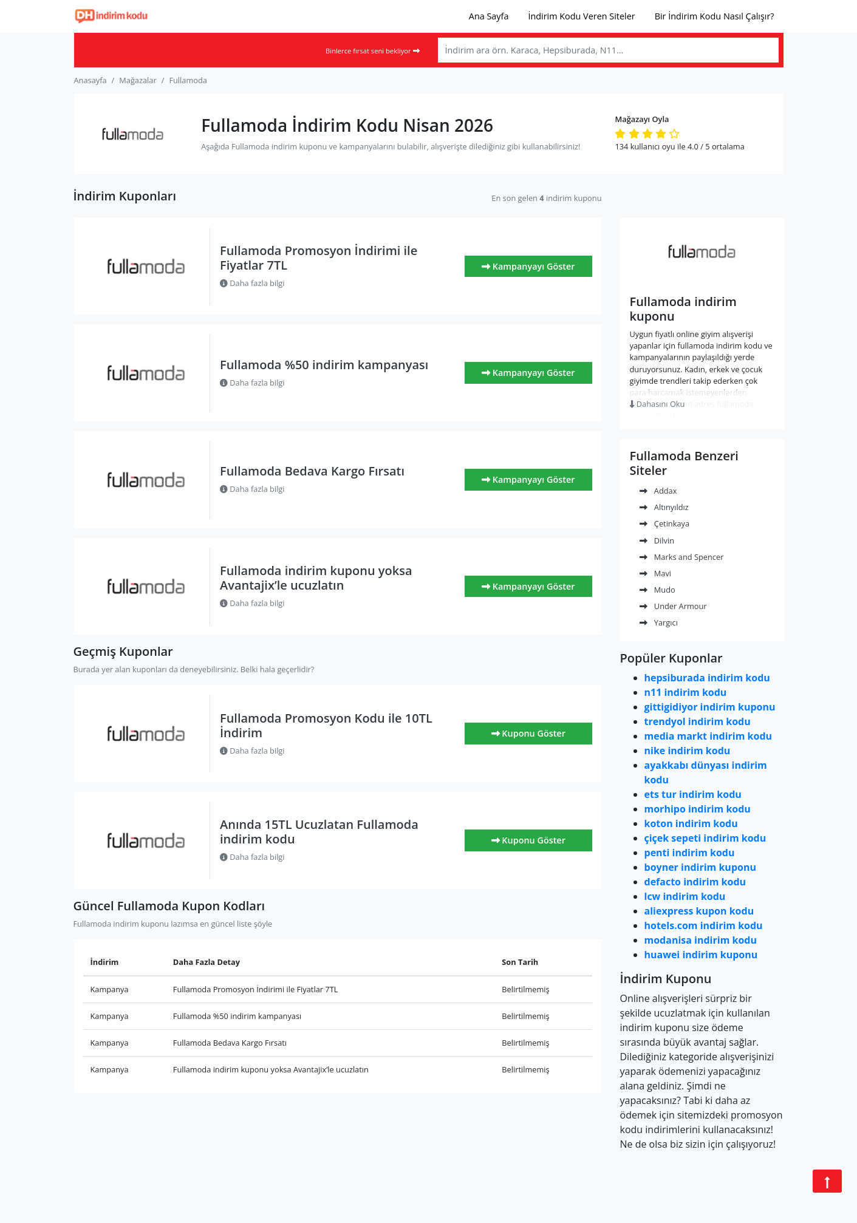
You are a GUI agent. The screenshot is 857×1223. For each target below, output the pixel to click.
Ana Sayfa (489, 16)
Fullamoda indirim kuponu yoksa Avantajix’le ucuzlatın (316, 577)
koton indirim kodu (691, 823)
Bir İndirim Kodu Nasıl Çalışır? (714, 16)
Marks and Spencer (682, 556)
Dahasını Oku (657, 403)
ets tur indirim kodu (693, 794)
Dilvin (657, 540)
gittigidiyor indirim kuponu (710, 707)
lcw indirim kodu (685, 896)
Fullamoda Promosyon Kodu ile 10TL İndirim (326, 725)
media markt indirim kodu (708, 736)
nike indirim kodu (687, 750)
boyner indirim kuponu (700, 867)
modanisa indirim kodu (700, 940)
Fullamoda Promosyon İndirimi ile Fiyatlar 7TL (318, 257)
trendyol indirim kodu (697, 721)
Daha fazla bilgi (252, 283)
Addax (658, 490)
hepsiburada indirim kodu (707, 677)
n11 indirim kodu (685, 692)
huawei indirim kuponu (701, 954)
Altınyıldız (664, 507)
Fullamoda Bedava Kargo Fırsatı (312, 471)
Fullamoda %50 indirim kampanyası (324, 364)
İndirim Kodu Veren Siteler (581, 16)
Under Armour (673, 606)
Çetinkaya (665, 523)
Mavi (656, 573)
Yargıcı (659, 622)
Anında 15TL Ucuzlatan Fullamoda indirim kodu (319, 831)
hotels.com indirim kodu (703, 925)
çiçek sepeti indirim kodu (705, 838)
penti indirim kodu (689, 852)
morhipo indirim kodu (697, 809)
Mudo (657, 589)
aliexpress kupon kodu (699, 911)
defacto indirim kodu (695, 881)
